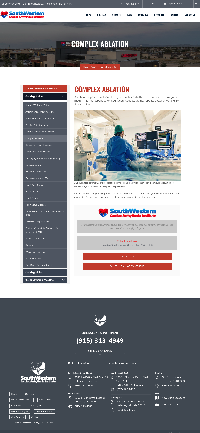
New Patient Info (43, 405)
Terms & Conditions (22, 416)
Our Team (96, 14)
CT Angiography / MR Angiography (42, 158)
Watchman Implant (35, 251)
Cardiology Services (34, 96)
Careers (170, 14)
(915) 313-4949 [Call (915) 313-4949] (127, 4)
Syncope (29, 245)
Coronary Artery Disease (37, 151)
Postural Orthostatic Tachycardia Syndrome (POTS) (41, 230)
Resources (154, 14)
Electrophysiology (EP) (36, 178)
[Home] (27, 14)
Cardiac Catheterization (36, 125)
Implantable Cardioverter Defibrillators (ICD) (44, 213)
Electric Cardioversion (36, 171)
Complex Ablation (34, 138)
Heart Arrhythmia (34, 184)
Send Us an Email (100, 350)
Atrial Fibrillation (33, 258)
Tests (124, 14)
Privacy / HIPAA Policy (43, 416)
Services (112, 14)
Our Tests (36, 399)
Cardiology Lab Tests (34, 272)
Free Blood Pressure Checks (39, 265)
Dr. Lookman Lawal (127, 241)
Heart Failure (31, 198)
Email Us (149, 4)
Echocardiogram (33, 164)
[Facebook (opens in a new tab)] (188, 4)
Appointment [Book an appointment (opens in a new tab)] (171, 4)
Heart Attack (31, 191)
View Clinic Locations (173, 398)
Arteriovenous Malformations (39, 111)
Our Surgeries (55, 399)
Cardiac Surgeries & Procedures (39, 280)
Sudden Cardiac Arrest (36, 238)
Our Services (17, 399)
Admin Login (98, 427)
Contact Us (185, 14)
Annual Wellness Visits (37, 105)
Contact (34, 411)
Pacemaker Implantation (37, 221)
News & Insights (19, 405)
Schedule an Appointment (127, 266)
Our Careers (17, 411)
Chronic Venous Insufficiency (39, 131)
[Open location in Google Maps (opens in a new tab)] (195, 4)
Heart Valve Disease (35, 204)
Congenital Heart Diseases (38, 145)
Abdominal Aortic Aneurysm (39, 118)
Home (83, 14)
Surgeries (138, 14)
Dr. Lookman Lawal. (52, 393)
